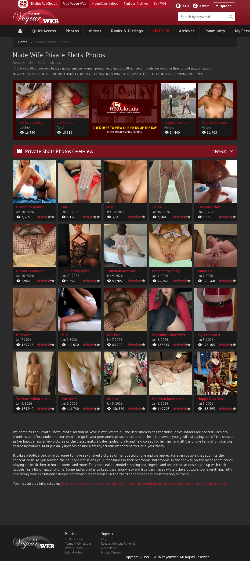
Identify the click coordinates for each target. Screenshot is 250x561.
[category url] (125, 109)
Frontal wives (189, 483)
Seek (230, 16)
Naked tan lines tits (126, 483)
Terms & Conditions (78, 544)
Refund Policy (74, 552)
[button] (44, 31)
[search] (207, 16)
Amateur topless (213, 483)
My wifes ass (100, 483)
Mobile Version (111, 552)
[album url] (33, 110)
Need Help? (108, 548)
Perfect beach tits (75, 483)
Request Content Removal (118, 544)
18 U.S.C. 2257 (74, 539)
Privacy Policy (74, 548)
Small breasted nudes (160, 483)
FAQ (104, 539)
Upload (226, 6)
